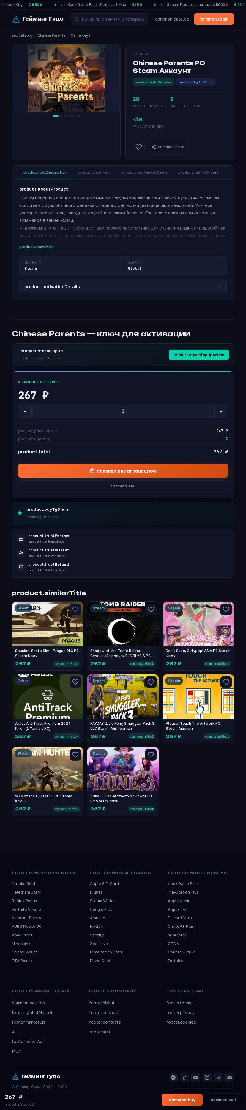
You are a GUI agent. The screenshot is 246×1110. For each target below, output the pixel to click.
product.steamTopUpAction (199, 355)
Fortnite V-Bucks (28, 909)
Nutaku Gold (23, 883)
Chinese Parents (51, 35)
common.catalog (172, 18)
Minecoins (21, 943)
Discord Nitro (180, 917)
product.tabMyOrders (198, 172)
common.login (214, 18)
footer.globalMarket (32, 1012)
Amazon (97, 917)
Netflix (96, 926)
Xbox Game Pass (183, 883)
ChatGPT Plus (181, 926)
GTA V (173, 943)
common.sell (123, 486)
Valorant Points (26, 917)
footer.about (102, 1002)
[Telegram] (173, 1077)
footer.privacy (180, 1012)
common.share (168, 147)
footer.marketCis (28, 1022)
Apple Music (179, 900)
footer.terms (178, 1002)
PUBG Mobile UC (27, 926)
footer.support (104, 1012)
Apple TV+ (178, 909)
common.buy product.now (123, 470)
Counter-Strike (182, 952)
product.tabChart (94, 172)
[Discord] (229, 1077)
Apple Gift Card (104, 883)
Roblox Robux (24, 900)
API (15, 1031)
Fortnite (175, 960)
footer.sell (99, 1031)
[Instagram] (207, 1077)
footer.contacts (105, 1022)
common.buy (182, 1099)
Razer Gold (100, 960)
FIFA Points (22, 960)
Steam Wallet (102, 900)
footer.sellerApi (27, 1041)
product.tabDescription (45, 172)
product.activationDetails (123, 286)
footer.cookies (181, 1022)
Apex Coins (22, 935)
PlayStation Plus (183, 892)
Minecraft (177, 935)
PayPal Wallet (25, 952)
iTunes (96, 892)
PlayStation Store (106, 952)
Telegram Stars (26, 892)
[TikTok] (184, 1077)
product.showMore (37, 246)
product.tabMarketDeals (145, 172)
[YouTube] (195, 1077)
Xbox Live (99, 943)
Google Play (101, 909)
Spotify (97, 935)
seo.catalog (22, 35)
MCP (16, 1050)
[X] (218, 1077)
